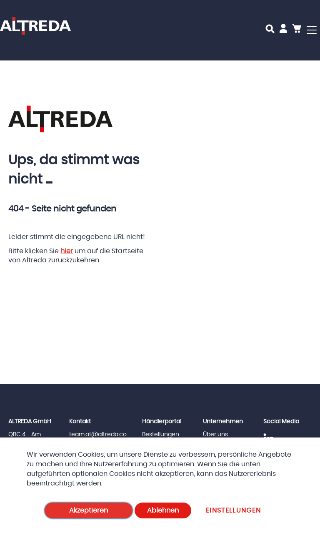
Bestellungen (160, 434)
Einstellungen (233, 510)
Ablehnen (163, 510)
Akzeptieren (88, 510)
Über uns (215, 434)
